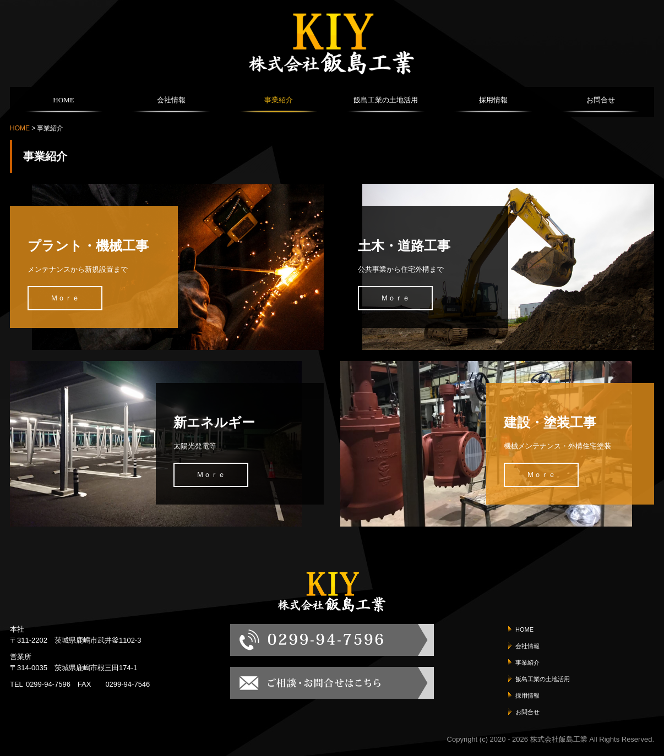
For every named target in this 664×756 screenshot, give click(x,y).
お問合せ (600, 100)
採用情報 (493, 100)
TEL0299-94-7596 (40, 684)
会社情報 (171, 100)
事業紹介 (278, 100)
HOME (63, 100)
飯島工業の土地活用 (385, 100)
